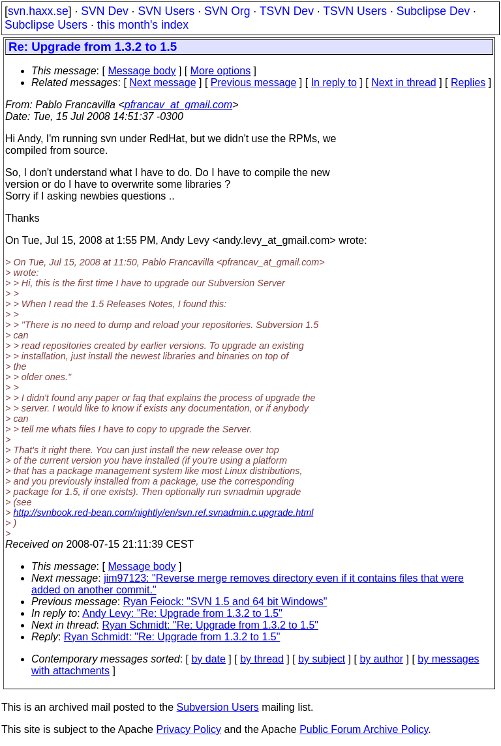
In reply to (334, 82)
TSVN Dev (287, 11)
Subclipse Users (46, 24)
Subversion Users (218, 707)
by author (381, 658)
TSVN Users (355, 11)
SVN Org (227, 11)
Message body (141, 70)
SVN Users (166, 11)
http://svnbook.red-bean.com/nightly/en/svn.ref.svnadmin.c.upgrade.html (163, 512)
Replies (468, 82)
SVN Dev (104, 11)
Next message (162, 82)
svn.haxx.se (38, 11)
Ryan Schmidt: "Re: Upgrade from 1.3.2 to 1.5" (210, 625)
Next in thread (403, 82)
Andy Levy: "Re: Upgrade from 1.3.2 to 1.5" (182, 613)
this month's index (143, 24)
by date (208, 658)
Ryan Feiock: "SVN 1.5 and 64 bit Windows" (225, 601)
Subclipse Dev (433, 11)
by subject (321, 658)
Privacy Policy (188, 729)
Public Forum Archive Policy (363, 729)
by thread (262, 658)
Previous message (254, 82)
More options (220, 70)
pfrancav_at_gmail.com (178, 104)
